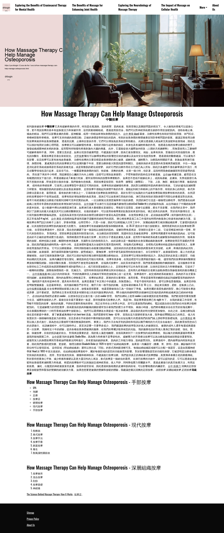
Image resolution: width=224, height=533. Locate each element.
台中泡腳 (89, 204)
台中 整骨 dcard (131, 134)
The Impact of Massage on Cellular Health (175, 7)
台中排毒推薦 (39, 274)
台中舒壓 (57, 336)
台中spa (167, 174)
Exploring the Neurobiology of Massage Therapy (134, 7)
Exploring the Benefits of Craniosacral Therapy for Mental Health (40, 7)
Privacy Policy (33, 519)
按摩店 (78, 494)
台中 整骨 (56, 218)
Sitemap (30, 513)
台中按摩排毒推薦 (36, 288)
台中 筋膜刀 (174, 366)
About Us (215, 7)
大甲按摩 (79, 156)
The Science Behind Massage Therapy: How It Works (50, 494)
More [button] (202, 7)
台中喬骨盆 (186, 318)
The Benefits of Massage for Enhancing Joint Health (87, 7)
